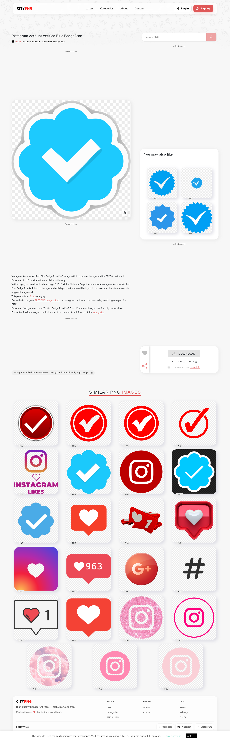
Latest (89, 8)
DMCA (183, 717)
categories (98, 312)
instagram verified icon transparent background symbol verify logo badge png (53, 372)
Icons (33, 296)
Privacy (184, 712)
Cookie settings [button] (173, 735)
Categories (106, 8)
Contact (139, 8)
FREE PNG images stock (47, 300)
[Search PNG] (174, 37)
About (124, 8)
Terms (183, 707)
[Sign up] (203, 8)
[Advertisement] (71, 75)
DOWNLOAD (183, 353)
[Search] (211, 37)
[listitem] (165, 726)
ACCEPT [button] (191, 735)
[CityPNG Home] (24, 8)
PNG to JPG (113, 717)
